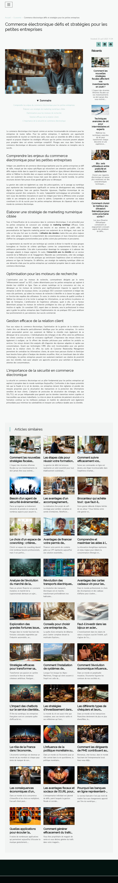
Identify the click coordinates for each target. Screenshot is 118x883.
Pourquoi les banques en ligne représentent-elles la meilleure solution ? (91, 793)
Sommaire (45, 100)
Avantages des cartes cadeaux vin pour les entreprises (91, 584)
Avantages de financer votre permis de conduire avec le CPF (57, 543)
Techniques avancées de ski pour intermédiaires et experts (100, 124)
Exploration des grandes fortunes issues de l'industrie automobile (25, 629)
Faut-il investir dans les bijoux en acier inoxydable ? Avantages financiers (92, 629)
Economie (17, 17)
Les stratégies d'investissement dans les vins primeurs (57, 709)
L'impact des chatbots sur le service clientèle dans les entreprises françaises (24, 711)
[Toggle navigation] (8, 4)
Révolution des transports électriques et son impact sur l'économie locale (57, 586)
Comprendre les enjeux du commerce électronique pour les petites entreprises (44, 105)
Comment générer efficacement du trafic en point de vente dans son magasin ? (58, 834)
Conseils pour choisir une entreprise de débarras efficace (56, 627)
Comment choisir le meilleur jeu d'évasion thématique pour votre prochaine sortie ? (100, 210)
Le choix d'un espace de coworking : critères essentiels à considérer (25, 543)
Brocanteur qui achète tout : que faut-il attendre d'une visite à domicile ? (91, 504)
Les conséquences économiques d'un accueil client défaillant (24, 791)
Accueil (8, 17)
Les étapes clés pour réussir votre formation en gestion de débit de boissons (58, 463)
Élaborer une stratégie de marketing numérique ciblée (44, 109)
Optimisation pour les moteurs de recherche (44, 113)
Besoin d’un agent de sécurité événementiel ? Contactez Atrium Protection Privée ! (25, 504)
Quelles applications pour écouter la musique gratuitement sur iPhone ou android (24, 834)
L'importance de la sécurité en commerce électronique (44, 120)
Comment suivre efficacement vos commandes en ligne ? (91, 461)
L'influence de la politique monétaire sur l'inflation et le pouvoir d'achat (58, 752)
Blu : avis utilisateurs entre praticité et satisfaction (100, 167)
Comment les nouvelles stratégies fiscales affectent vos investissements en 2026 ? (100, 79)
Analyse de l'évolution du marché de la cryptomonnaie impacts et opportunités (25, 586)
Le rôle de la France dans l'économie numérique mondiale (23, 750)
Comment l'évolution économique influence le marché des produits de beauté (92, 670)
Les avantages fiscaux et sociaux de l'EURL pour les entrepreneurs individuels (58, 793)
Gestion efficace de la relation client (44, 117)
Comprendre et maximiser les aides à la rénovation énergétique (92, 543)
